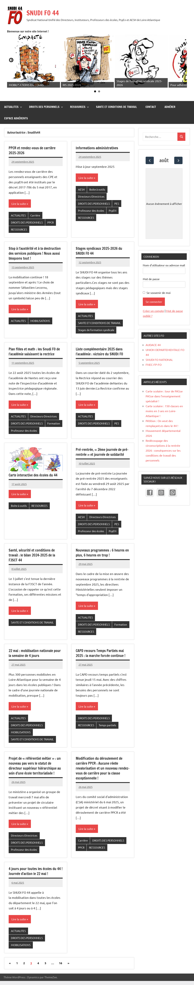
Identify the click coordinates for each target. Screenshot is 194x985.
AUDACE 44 (153, 333)
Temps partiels (107, 713)
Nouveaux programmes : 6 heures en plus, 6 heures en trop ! (102, 541)
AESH (81, 178)
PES (116, 192)
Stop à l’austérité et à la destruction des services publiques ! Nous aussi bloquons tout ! (35, 242)
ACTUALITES (13, 95)
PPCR (50, 211)
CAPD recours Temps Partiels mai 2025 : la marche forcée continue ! (100, 642)
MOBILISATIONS (40, 309)
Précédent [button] (21, 54)
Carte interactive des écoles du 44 (33, 463)
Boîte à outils (97, 178)
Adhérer (170, 95)
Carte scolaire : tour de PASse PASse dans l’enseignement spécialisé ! (164, 384)
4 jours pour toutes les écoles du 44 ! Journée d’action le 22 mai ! (35, 860)
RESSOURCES (79, 95)
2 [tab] (104, 80)
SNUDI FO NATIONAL (159, 348)
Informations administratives (97, 136)
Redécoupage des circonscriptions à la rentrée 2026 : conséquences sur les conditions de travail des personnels (163, 439)
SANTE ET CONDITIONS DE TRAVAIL (116, 95)
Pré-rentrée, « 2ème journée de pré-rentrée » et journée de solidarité (102, 441)
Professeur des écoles (91, 199)
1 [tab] (100, 80)
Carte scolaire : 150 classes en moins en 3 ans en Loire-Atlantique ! (164, 399)
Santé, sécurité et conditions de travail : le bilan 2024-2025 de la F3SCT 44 (32, 543)
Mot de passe (151, 267)
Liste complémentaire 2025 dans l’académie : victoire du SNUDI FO (99, 340)
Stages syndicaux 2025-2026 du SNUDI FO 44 (99, 240)
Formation (53, 412)
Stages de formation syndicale (96, 318)
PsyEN (112, 199)
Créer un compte (153, 299)
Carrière (35, 204)
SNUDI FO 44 (42, 12)
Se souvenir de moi (159, 281)
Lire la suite (18, 192)
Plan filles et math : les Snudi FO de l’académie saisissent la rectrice (34, 340)
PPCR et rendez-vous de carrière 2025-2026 (32, 139)
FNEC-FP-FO (154, 353)
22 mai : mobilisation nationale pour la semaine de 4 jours (35, 642)
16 (60, 952)
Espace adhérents (16, 107)
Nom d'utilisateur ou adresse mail (164, 254)
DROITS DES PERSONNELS (46, 95)
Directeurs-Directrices (91, 185)
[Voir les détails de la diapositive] (37, 55)
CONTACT (150, 95)
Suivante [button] (182, 54)
